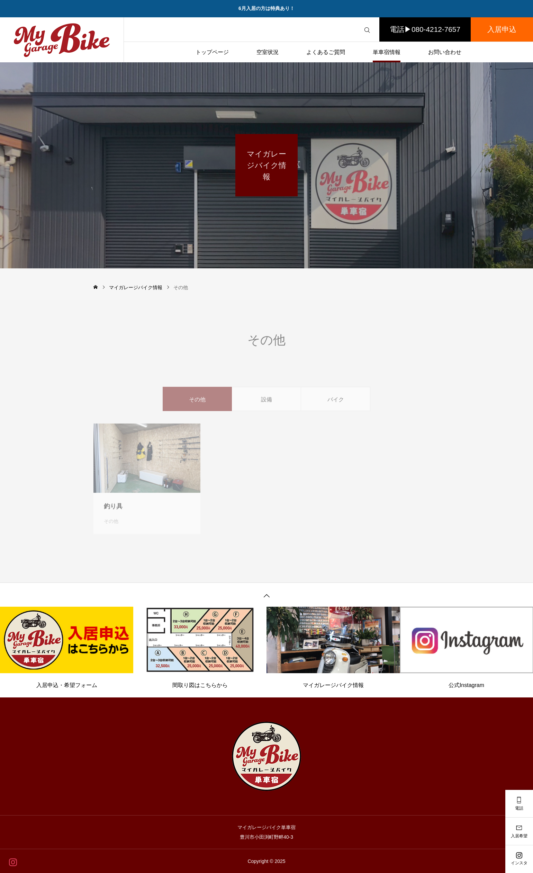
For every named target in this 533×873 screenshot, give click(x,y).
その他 (111, 528)
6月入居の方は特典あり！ (266, 8)
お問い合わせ (444, 52)
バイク (335, 407)
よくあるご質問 (325, 52)
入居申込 (501, 29)
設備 (266, 407)
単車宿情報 (386, 52)
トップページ (212, 52)
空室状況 (267, 52)
